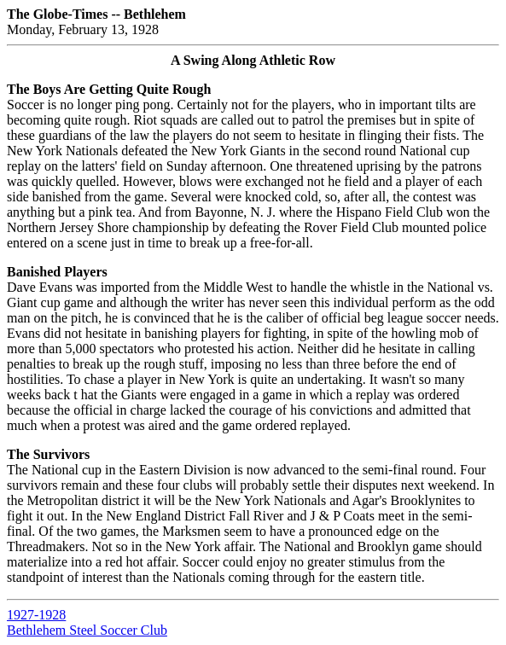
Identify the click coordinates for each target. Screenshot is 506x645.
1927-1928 (36, 614)
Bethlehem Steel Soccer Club (87, 630)
